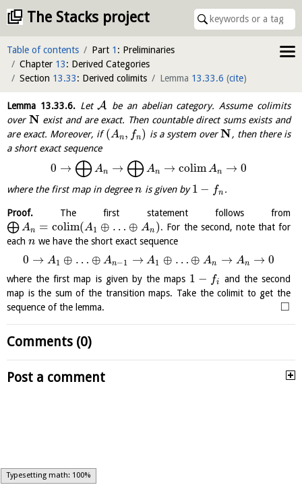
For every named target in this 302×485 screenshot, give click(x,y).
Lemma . (41, 105)
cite (236, 78)
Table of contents (43, 49)
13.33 (65, 78)
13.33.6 (207, 78)
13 (60, 64)
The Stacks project (88, 17)
